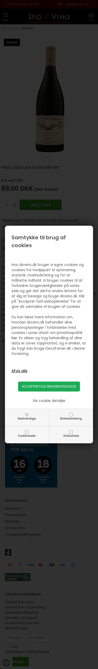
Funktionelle (27, 436)
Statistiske (71, 436)
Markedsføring (71, 418)
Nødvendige (27, 418)
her (14, 338)
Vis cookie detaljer (49, 400)
